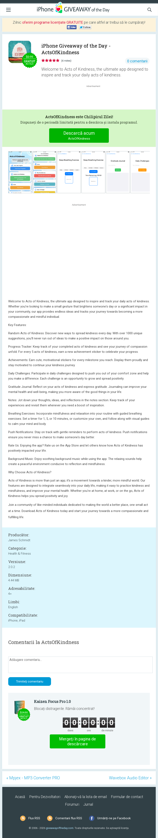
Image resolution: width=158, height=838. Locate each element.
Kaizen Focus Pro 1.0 (52, 701)
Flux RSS (34, 818)
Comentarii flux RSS (68, 818)
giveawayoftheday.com (59, 828)
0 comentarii (137, 61)
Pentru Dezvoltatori (44, 797)
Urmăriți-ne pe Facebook (114, 818)
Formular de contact (127, 797)
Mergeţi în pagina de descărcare (77, 741)
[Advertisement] (95, 98)
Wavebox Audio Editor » (130, 777)
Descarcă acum (79, 136)
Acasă (20, 797)
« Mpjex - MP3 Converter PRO (33, 777)
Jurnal (88, 804)
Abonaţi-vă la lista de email (85, 797)
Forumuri (72, 804)
